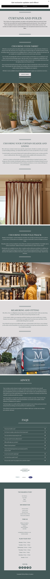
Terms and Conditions (25, 515)
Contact (24, 501)
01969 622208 (24, 534)
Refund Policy (25, 512)
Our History (24, 495)
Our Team (24, 497)
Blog (24, 499)
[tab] (25, 428)
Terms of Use (25, 510)
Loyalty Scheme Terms (25, 513)
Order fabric (25, 74)
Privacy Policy (25, 508)
